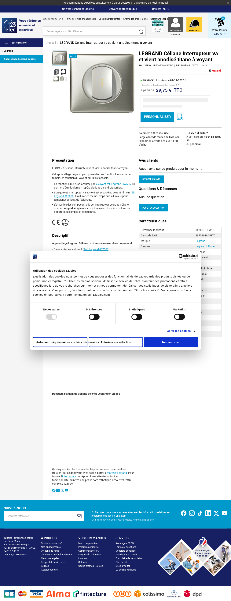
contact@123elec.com (16, 554)
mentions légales (145, 519)
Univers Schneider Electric (78, 8)
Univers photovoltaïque (123, 8)
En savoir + (121, 515)
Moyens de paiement (89, 554)
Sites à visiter (123, 565)
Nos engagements (86, 19)
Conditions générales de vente (57, 554)
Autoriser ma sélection (116, 342)
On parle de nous (50, 550)
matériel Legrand (117, 472)
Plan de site (122, 561)
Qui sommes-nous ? (51, 542)
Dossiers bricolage (126, 550)
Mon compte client (88, 542)
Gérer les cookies (179, 330)
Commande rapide (160, 19)
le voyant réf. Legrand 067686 (113, 183)
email (198, 143)
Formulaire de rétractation (129, 558)
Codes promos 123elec (90, 565)
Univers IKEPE (160, 8)
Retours (82, 561)
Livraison (83, 558)
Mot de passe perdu (126, 554)
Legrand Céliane (205, 246)
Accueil (51, 42)
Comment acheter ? (88, 550)
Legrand (200, 240)
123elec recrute (49, 569)
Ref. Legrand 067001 (96, 249)
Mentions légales (50, 558)
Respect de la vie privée (53, 561)
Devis (145, 19)
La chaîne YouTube (126, 569)
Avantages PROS (125, 542)
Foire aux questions (126, 546)
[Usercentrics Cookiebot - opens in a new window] (181, 257)
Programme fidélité (88, 546)
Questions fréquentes (109, 19)
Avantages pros (131, 19)
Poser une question (153, 207)
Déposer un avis (151, 179)
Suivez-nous (15, 508)
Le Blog (45, 565)
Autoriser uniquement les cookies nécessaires (61, 342)
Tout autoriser (171, 342)
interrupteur (69, 476)
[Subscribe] (79, 516)
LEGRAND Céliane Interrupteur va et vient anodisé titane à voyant (106, 42)
